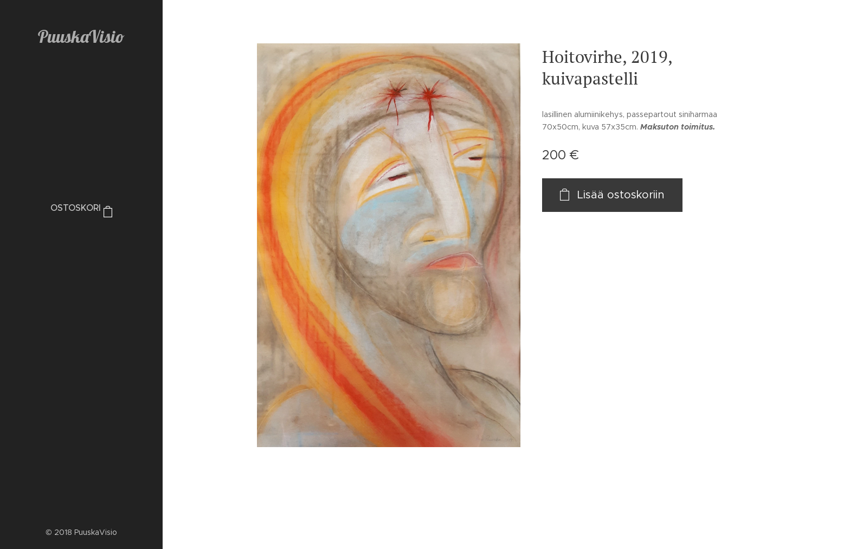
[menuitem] (81, 241)
